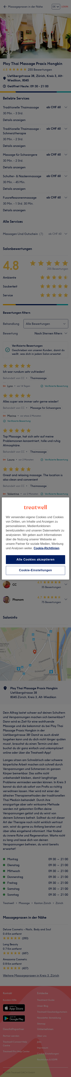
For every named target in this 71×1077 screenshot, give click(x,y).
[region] (35, 538)
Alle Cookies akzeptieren (36, 559)
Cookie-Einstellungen (35, 570)
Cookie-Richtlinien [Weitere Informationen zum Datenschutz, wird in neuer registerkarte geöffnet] (46, 548)
